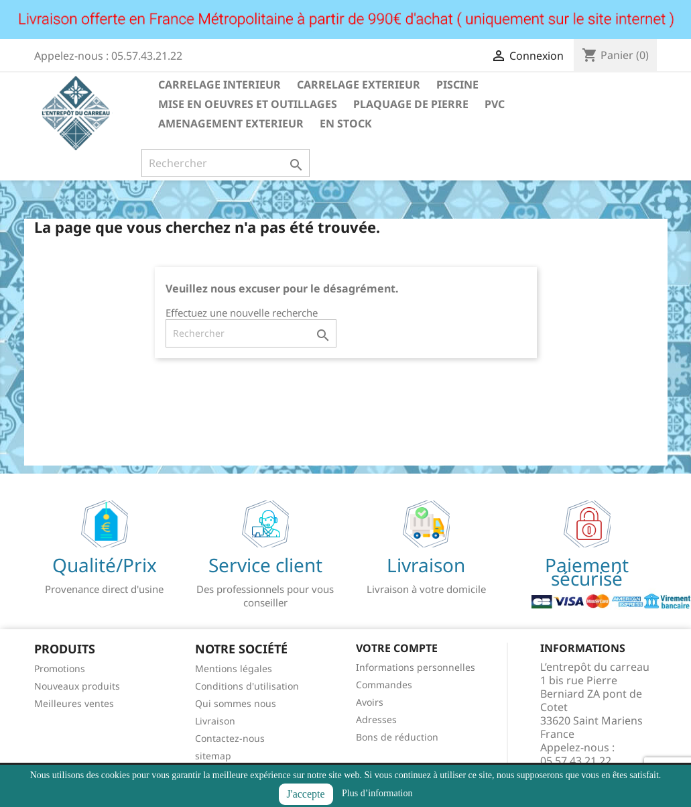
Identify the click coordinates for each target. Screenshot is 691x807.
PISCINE (457, 84)
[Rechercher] (225, 163)
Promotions (59, 668)
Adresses (376, 719)
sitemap (213, 755)
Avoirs (369, 702)
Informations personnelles (415, 667)
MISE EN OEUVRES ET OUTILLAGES (247, 104)
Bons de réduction (397, 737)
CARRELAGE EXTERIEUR (358, 84)
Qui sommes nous (235, 703)
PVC (495, 104)
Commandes (384, 684)
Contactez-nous (230, 738)
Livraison (215, 720)
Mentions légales (233, 668)
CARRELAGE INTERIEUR (219, 84)
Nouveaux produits (77, 686)
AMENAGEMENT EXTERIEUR (231, 123)
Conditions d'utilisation (247, 686)
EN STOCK (346, 123)
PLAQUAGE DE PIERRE (410, 104)
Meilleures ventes (74, 703)
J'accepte (306, 794)
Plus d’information (377, 793)
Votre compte (397, 648)
